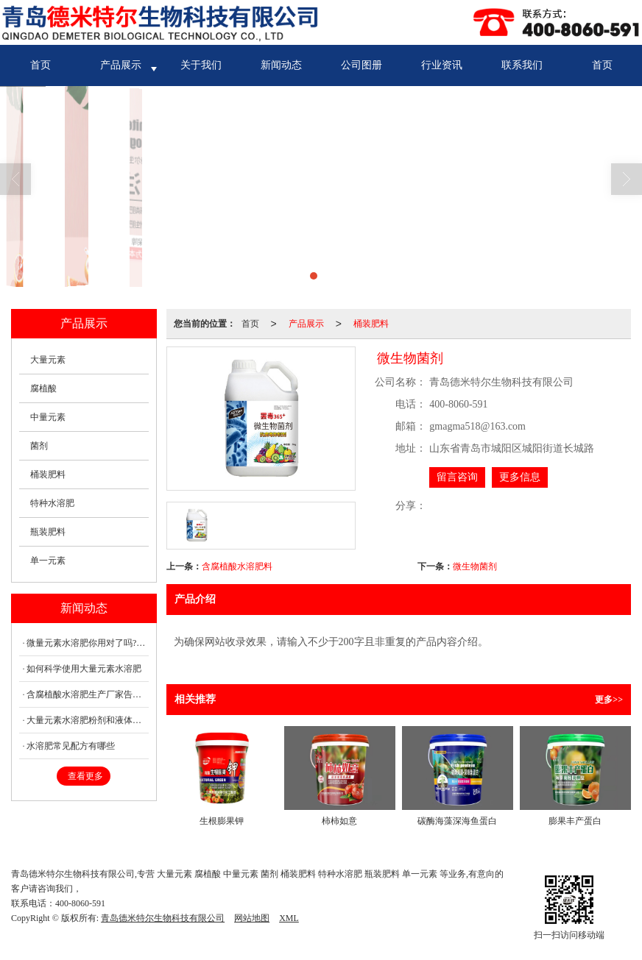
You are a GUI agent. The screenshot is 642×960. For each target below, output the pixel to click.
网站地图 (251, 918)
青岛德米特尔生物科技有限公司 (163, 918)
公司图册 (361, 65)
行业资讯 (441, 65)
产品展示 (120, 65)
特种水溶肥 (52, 503)
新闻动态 (281, 65)
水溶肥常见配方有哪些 (71, 746)
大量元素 (48, 360)
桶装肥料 (371, 324)
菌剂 (39, 446)
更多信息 (519, 477)
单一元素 (48, 560)
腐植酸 (43, 388)
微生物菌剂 (475, 566)
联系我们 (522, 65)
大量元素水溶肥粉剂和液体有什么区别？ (88, 720)
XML (289, 918)
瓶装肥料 (48, 532)
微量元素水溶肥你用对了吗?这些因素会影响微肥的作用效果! (88, 643)
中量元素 (48, 417)
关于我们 (201, 65)
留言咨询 (457, 477)
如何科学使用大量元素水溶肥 (84, 669)
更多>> (609, 699)
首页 (40, 65)
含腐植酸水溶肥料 (237, 566)
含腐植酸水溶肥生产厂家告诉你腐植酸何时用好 (88, 694)
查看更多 (85, 776)
